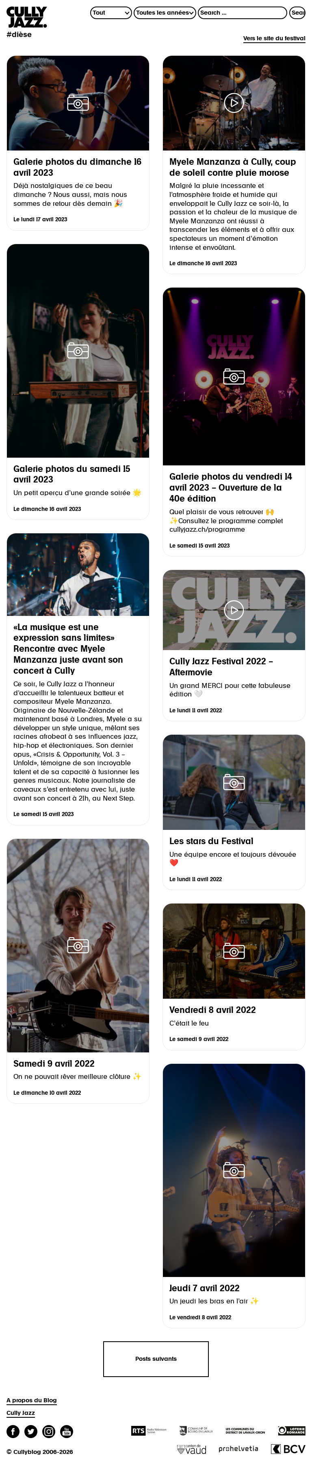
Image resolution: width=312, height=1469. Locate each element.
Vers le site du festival (274, 38)
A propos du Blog (31, 1400)
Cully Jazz (20, 1413)
